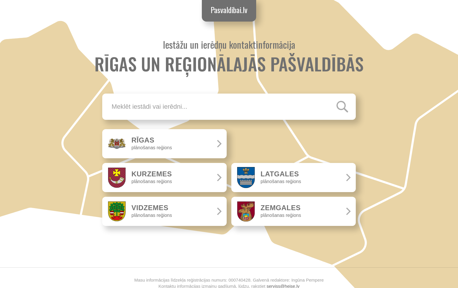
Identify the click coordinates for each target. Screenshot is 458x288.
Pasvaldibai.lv (229, 9)
